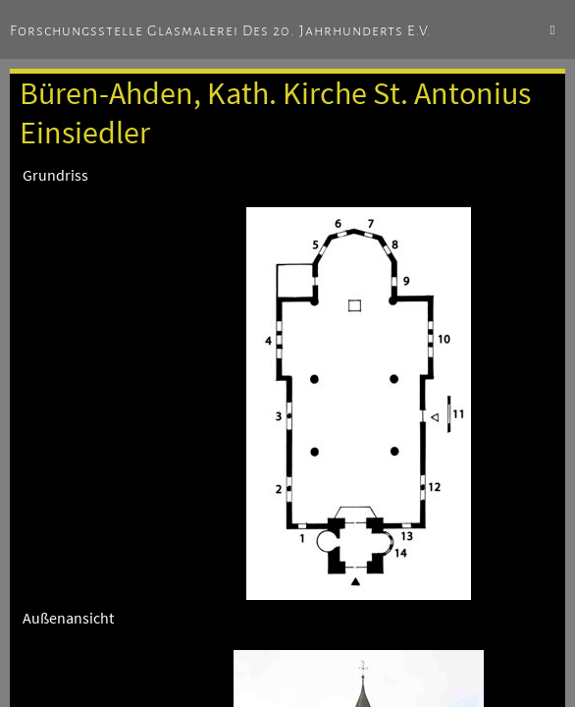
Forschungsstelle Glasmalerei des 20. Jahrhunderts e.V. (221, 30)
